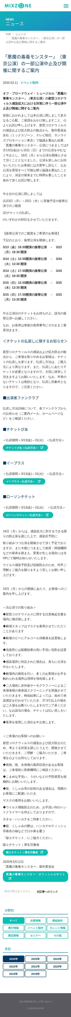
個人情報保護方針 (28, 1001)
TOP (8, 34)
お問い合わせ (45, 1001)
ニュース (21, 34)
